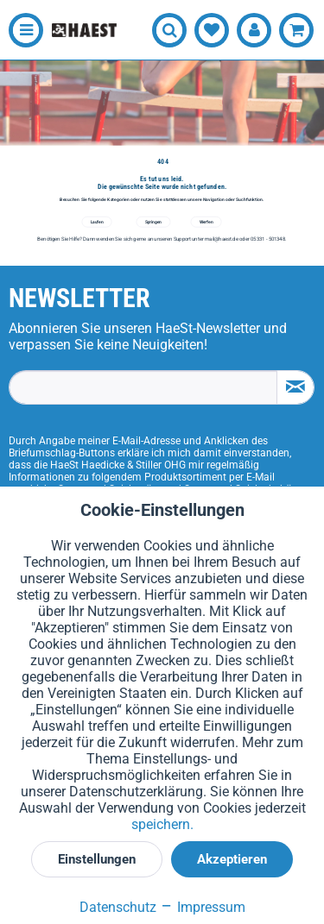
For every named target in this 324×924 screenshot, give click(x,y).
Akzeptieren (232, 859)
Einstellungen (97, 859)
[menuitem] (21, 30)
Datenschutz (117, 907)
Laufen (97, 221)
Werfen (206, 221)
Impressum (202, 907)
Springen (153, 221)
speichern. (162, 824)
